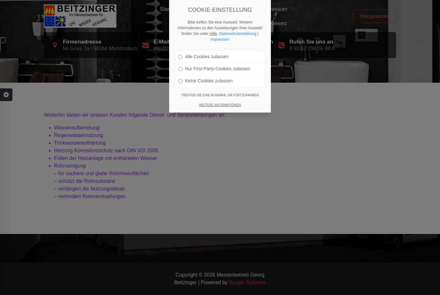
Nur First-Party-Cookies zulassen (214, 68)
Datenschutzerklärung (237, 33)
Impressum (219, 39)
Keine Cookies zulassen (205, 80)
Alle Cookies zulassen (203, 56)
